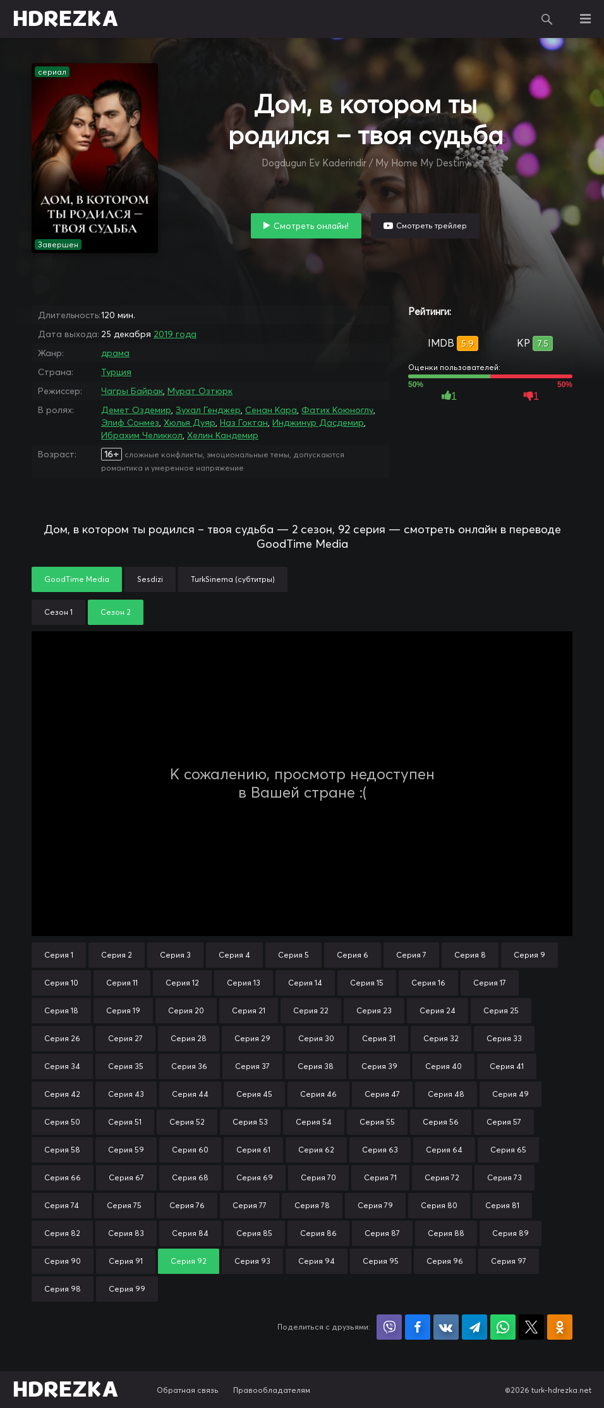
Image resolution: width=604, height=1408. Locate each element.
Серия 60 (190, 1149)
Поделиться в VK (446, 1327)
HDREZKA (66, 19)
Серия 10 (61, 982)
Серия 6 (352, 955)
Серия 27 (125, 1038)
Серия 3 (175, 955)
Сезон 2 (115, 612)
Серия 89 (510, 1233)
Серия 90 (62, 1261)
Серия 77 (250, 1205)
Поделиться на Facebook (417, 1327)
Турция (116, 372)
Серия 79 (375, 1205)
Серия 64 (444, 1149)
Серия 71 (380, 1177)
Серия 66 (62, 1177)
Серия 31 (379, 1038)
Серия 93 (252, 1261)
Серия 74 (61, 1205)
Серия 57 (503, 1122)
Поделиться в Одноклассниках (559, 1327)
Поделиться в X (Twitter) (531, 1327)
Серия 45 (254, 1094)
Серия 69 (254, 1177)
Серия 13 (243, 982)
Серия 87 (382, 1233)
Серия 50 (62, 1122)
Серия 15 (367, 982)
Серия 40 (443, 1066)
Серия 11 (122, 982)
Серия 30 (316, 1038)
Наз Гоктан (244, 422)
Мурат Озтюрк (200, 391)
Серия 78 (312, 1205)
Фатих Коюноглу (337, 410)
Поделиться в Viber (389, 1327)
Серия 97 (508, 1261)
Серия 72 (442, 1177)
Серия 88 (446, 1233)
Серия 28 (189, 1038)
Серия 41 (507, 1066)
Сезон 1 (58, 612)
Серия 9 (529, 955)
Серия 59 (126, 1149)
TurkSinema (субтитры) (233, 579)
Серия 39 (379, 1066)
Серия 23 (374, 1010)
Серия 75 (124, 1205)
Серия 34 (62, 1066)
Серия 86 (318, 1233)
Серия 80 (439, 1205)
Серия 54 (314, 1122)
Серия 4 (234, 955)
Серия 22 (311, 1010)
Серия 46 (318, 1094)
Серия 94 (316, 1261)
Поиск (547, 19)
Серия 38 (316, 1066)
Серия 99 (127, 1289)
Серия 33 (504, 1038)
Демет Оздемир (136, 410)
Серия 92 (189, 1261)
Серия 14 (305, 982)
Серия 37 (252, 1066)
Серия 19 (123, 1010)
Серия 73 (504, 1177)
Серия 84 (190, 1233)
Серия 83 (126, 1233)
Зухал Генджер (208, 410)
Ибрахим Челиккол (142, 435)
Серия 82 (62, 1233)
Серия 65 (508, 1149)
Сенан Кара (271, 410)
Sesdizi (150, 579)
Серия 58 (62, 1149)
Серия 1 (58, 955)
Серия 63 (380, 1149)
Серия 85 (254, 1233)
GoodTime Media (76, 579)
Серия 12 (182, 982)
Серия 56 (441, 1122)
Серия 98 (62, 1289)
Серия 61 (253, 1149)
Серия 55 (377, 1122)
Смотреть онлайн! (311, 226)
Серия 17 (489, 982)
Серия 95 (381, 1261)
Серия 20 (186, 1010)
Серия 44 (190, 1094)
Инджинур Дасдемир (318, 422)
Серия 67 (126, 1177)
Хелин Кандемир (222, 435)
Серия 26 (62, 1038)
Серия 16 (428, 982)
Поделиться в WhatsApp (503, 1327)
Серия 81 (502, 1205)
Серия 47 (382, 1094)
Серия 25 (501, 1010)
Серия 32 (441, 1038)
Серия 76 (187, 1205)
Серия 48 (446, 1094)
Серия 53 (250, 1122)
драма (115, 353)
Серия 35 (125, 1066)
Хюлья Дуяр (189, 422)
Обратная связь (188, 1390)
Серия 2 (116, 955)
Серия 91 (126, 1261)
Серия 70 (318, 1177)
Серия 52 (187, 1122)
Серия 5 (293, 955)
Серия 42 (62, 1094)
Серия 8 (470, 955)
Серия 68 (190, 1177)
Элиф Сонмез (130, 422)
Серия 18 (61, 1010)
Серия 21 (248, 1010)
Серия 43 (126, 1094)
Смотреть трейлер (431, 225)
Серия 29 (252, 1038)
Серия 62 (316, 1149)
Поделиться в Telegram (474, 1327)
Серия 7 (411, 955)
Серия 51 (125, 1122)
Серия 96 (444, 1261)
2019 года (175, 334)
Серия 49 (510, 1094)
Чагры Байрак (132, 391)
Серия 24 (438, 1010)
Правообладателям (271, 1390)
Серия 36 (189, 1066)
